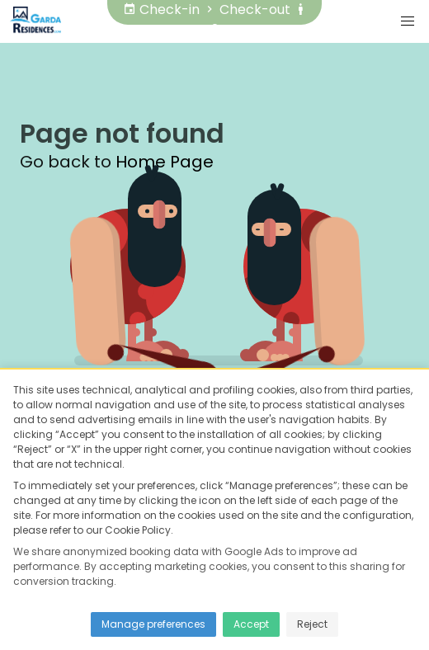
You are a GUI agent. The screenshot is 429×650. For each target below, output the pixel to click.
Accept (251, 624)
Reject (312, 624)
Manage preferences (153, 624)
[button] (407, 21)
